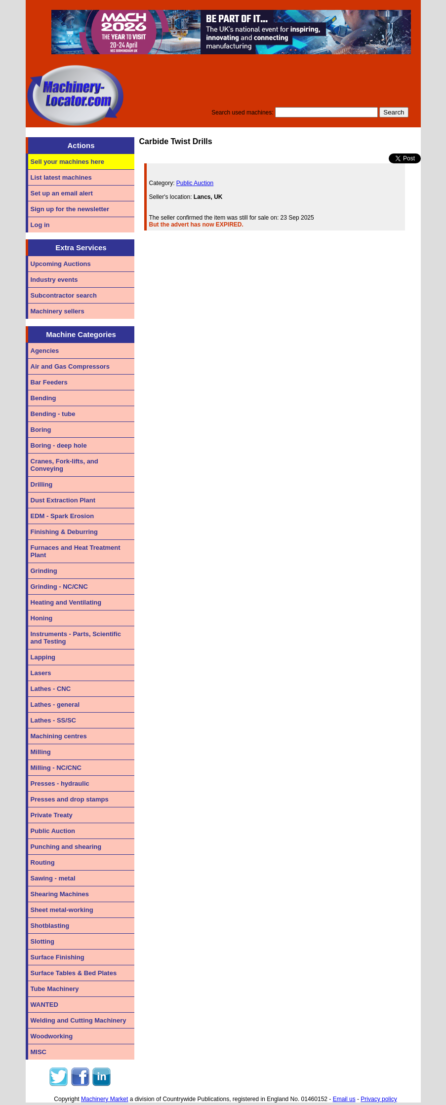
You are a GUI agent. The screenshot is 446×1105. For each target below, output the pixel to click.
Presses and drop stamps (70, 799)
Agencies (45, 350)
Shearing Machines (60, 894)
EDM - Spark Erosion (62, 516)
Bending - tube (53, 414)
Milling (41, 752)
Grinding (44, 570)
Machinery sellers (57, 311)
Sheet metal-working (62, 910)
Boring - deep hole (59, 445)
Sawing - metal (53, 878)
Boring (41, 429)
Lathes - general (55, 704)
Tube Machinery (55, 988)
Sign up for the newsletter (70, 209)
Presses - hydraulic (60, 783)
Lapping (43, 657)
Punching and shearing (66, 846)
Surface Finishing (57, 957)
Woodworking (52, 1036)
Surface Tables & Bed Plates (74, 973)
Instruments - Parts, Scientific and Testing (76, 637)
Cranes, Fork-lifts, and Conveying (64, 464)
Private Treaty (52, 815)
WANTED (44, 1004)
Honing (42, 618)
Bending (43, 398)
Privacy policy (379, 1099)
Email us (344, 1099)
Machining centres (59, 736)
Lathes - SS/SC (53, 720)
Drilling (42, 484)
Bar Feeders (49, 382)
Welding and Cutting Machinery (78, 1020)
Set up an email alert (62, 193)
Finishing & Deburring (64, 531)
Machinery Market (104, 1099)
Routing (43, 862)
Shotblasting (50, 925)
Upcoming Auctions (61, 263)
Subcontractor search (64, 295)
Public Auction (53, 831)
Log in (40, 225)
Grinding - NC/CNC (59, 586)
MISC (39, 1052)
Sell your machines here (68, 161)
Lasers (41, 673)
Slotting (42, 941)
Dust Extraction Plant (63, 500)
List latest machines (61, 177)
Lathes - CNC (51, 688)
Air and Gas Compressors (70, 366)
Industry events (54, 279)
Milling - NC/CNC (56, 767)
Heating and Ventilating (66, 602)
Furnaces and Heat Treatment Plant (76, 551)
